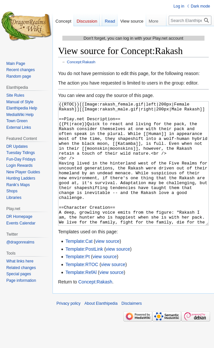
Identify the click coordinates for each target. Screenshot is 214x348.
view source (107, 265)
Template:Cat (78, 265)
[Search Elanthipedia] (190, 20)
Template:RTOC (81, 289)
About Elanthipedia (101, 328)
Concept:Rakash (81, 62)
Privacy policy (68, 328)
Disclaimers (131, 328)
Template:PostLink (84, 273)
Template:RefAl (80, 297)
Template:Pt (77, 281)
